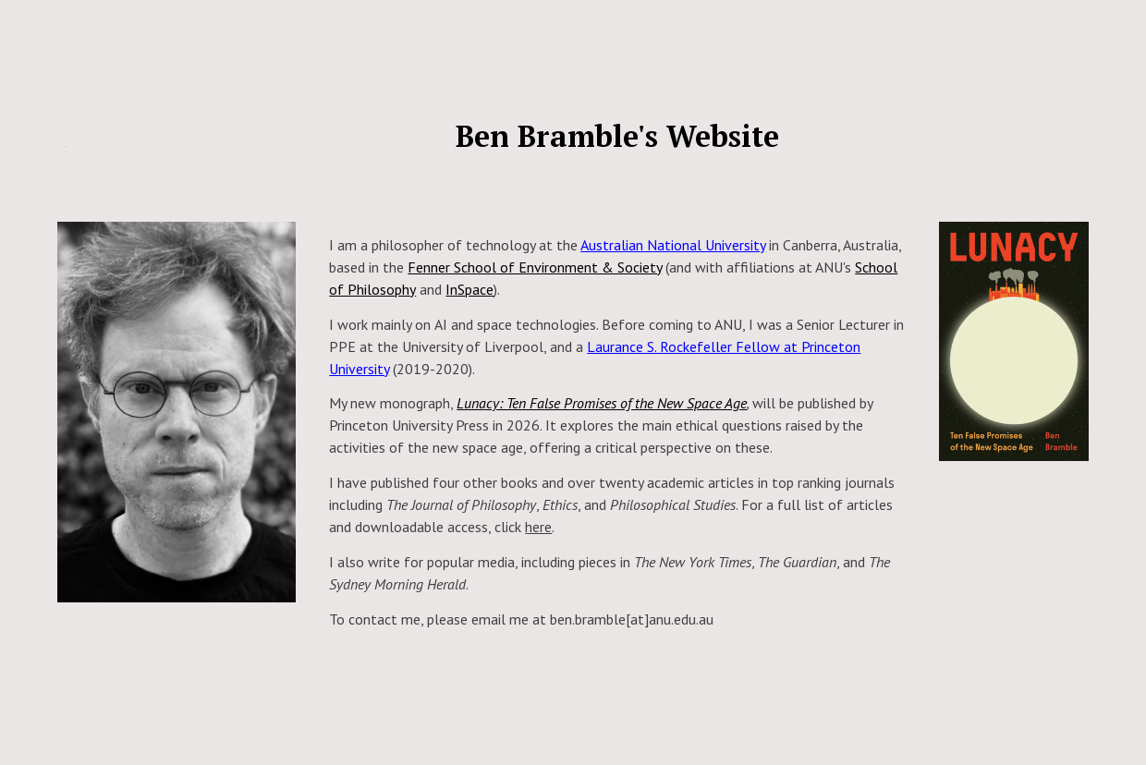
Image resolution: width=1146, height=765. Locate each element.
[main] (176, 127)
